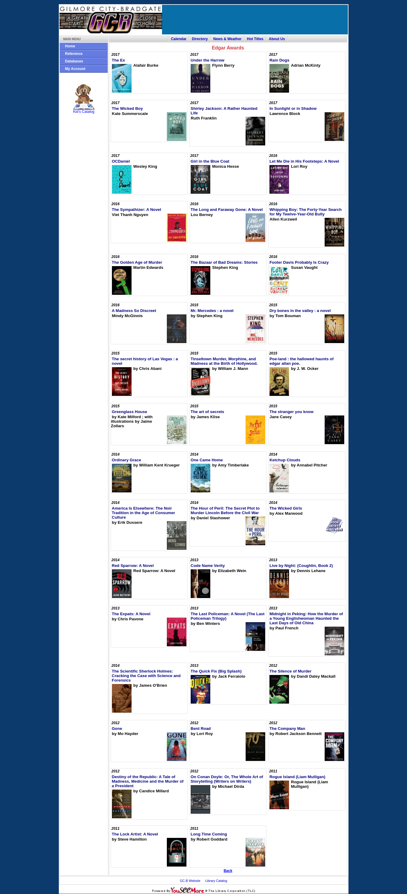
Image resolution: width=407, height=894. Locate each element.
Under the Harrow (207, 60)
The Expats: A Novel (131, 614)
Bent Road (201, 728)
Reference (74, 54)
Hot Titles (255, 39)
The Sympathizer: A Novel (136, 209)
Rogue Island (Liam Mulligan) (297, 777)
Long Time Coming (209, 834)
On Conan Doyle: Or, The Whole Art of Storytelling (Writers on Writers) (227, 779)
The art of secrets (207, 411)
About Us (277, 39)
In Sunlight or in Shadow (292, 108)
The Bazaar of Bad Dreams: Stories (224, 262)
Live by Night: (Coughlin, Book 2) (301, 565)
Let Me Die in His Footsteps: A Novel (304, 161)
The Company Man (287, 728)
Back (228, 871)
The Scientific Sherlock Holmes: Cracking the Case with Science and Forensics (146, 675)
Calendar (178, 39)
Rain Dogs (279, 60)
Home (70, 46)
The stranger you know (291, 411)
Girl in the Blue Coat (210, 161)
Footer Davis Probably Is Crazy (299, 262)
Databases (74, 61)
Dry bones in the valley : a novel (300, 310)
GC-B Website (190, 881)
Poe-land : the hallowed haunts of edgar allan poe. (301, 361)
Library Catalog (216, 881)
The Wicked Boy (127, 108)
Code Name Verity (208, 565)
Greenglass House (129, 411)
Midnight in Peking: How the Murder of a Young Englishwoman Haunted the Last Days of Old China (306, 618)
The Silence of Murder (290, 671)
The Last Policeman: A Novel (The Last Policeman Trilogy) (228, 616)
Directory (200, 39)
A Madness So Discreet (134, 310)
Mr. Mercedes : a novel (212, 310)
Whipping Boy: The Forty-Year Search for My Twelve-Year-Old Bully (305, 211)
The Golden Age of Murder (137, 262)
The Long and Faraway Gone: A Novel (227, 209)
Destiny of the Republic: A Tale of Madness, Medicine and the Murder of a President (148, 781)
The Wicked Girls (285, 508)
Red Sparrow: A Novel (133, 565)
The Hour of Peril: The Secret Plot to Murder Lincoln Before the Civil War (225, 510)
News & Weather (227, 39)
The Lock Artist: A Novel (135, 834)
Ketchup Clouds (284, 460)
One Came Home (207, 460)
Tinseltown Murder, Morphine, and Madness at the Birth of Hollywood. (224, 361)
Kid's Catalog (84, 99)
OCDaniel (121, 161)
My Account (75, 69)
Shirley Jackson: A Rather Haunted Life (224, 110)
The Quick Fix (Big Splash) (216, 671)
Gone (117, 728)
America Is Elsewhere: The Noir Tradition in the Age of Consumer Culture (143, 513)
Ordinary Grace (126, 460)
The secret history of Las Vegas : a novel (145, 361)
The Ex (118, 60)
